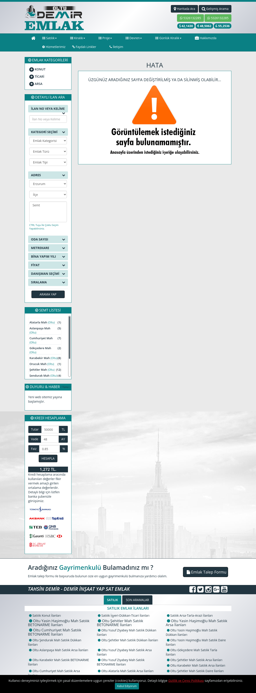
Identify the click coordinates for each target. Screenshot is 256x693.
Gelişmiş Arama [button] (215, 9)
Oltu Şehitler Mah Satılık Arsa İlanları (194, 660)
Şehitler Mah (45, 370)
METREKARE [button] (48, 248)
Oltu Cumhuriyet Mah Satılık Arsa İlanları (54, 673)
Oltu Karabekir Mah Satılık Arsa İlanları (196, 665)
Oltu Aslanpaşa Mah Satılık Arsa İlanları (58, 650)
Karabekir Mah (45, 358)
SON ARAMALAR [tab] (137, 600)
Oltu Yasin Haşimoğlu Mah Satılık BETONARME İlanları (59, 622)
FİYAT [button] (48, 265)
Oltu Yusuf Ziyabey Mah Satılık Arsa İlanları (124, 652)
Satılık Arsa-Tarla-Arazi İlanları (190, 615)
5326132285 (190, 18)
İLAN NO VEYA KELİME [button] (48, 109)
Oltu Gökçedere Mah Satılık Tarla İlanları (191, 652)
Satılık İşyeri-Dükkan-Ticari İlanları (123, 615)
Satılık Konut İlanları (45, 615)
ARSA (35, 84)
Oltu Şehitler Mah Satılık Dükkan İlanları (128, 640)
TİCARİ (36, 76)
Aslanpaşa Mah (45, 330)
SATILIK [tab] (112, 600)
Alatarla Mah (45, 322)
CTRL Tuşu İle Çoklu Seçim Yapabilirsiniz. (44, 226)
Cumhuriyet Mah (45, 340)
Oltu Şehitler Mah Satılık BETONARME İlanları (120, 622)
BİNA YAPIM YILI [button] (48, 256)
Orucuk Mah (45, 364)
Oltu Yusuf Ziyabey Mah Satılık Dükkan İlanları (126, 632)
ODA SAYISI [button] (48, 239)
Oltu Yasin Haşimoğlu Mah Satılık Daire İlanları (196, 642)
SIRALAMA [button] (48, 282)
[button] (205, 572)
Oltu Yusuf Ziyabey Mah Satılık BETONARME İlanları (120, 662)
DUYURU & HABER (48, 386)
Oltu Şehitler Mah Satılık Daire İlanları (195, 671)
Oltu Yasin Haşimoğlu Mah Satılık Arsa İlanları (196, 622)
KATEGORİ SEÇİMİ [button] (48, 132)
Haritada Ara (184, 9)
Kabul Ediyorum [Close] (127, 686)
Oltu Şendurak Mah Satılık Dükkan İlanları (54, 642)
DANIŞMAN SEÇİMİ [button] (48, 273)
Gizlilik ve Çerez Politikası (186, 680)
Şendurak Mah (45, 376)
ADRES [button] (48, 175)
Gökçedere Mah (45, 350)
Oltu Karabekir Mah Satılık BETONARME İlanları (58, 662)
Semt (48, 205)
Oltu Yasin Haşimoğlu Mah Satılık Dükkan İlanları (191, 632)
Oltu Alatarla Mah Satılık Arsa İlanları (126, 671)
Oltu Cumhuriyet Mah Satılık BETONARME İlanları (54, 632)
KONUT (37, 69)
